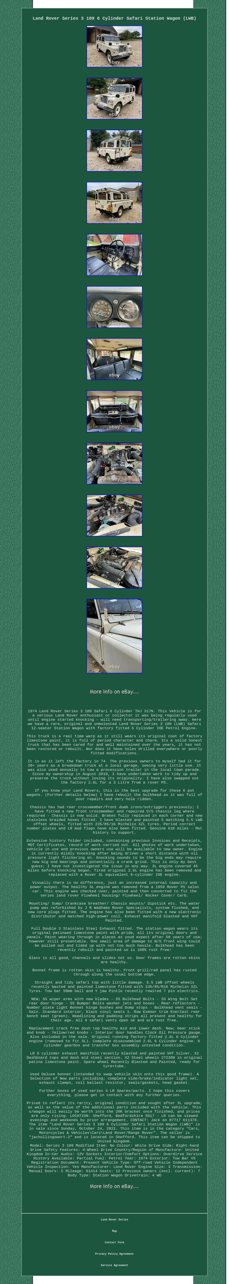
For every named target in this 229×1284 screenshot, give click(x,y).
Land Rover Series (114, 1219)
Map (114, 1231)
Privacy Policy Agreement (114, 1254)
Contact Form (114, 1242)
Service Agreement (114, 1265)
